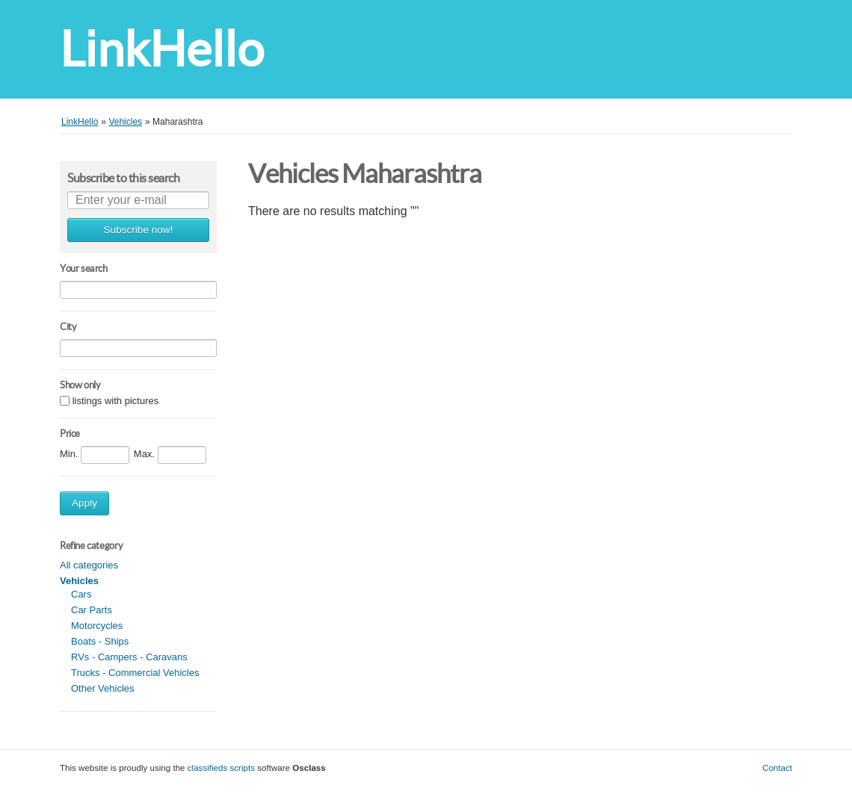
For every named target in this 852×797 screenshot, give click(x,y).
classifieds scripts (221, 767)
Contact (777, 767)
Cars (81, 594)
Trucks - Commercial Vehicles (135, 672)
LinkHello (162, 49)
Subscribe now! (138, 229)
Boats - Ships (100, 641)
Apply (84, 503)
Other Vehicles (103, 688)
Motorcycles (97, 625)
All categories (89, 565)
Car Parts (91, 609)
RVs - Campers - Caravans (129, 657)
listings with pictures (115, 401)
